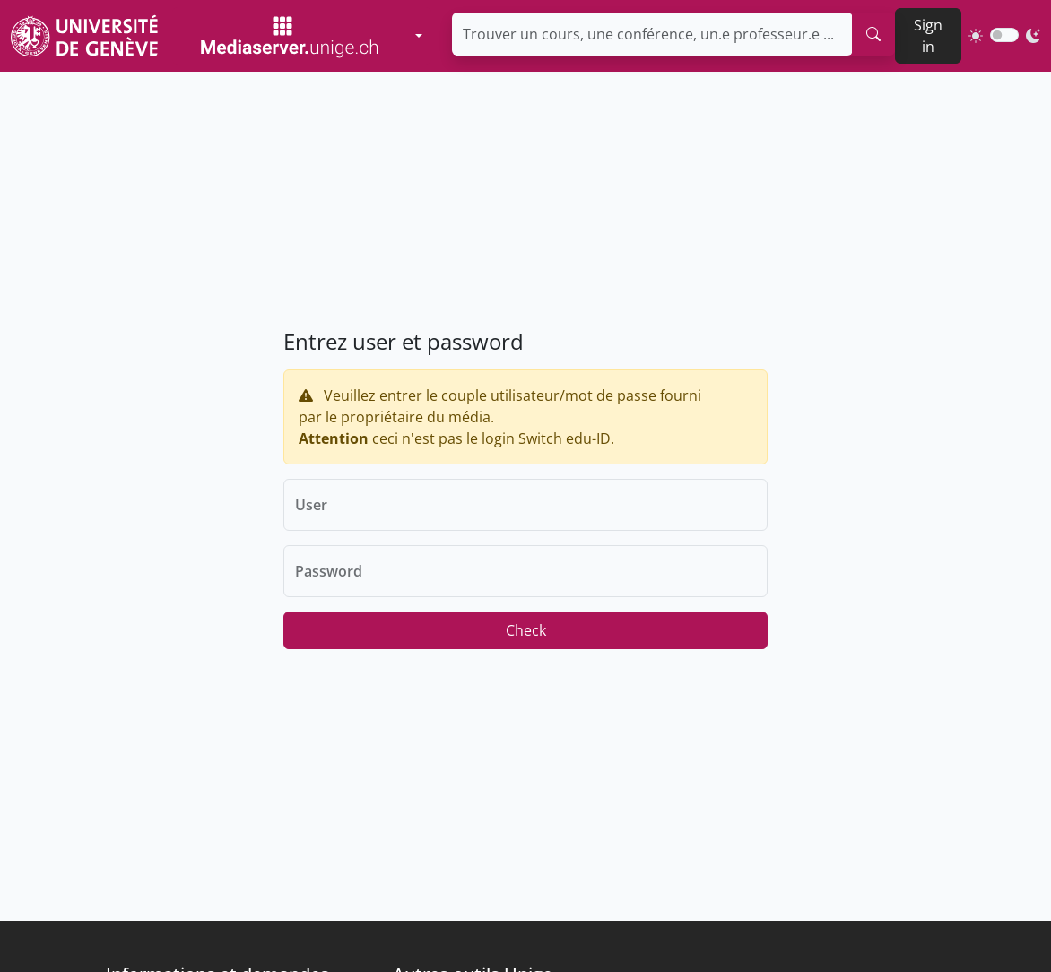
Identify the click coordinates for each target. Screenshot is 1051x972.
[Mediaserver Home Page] (289, 36)
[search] (873, 34)
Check (526, 630)
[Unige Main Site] (84, 35)
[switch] (1004, 35)
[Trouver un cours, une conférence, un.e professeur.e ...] (652, 34)
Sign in (928, 35)
